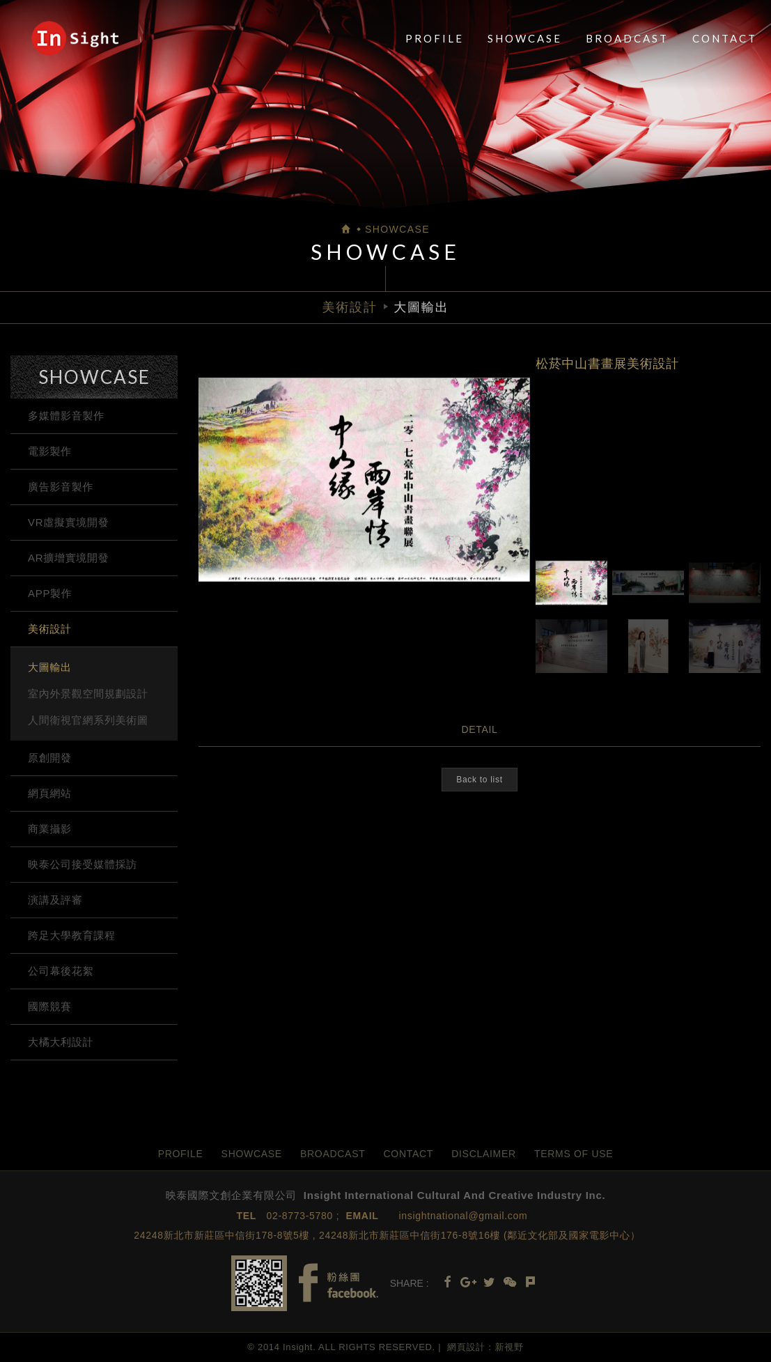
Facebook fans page (338, 1283)
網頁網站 (50, 793)
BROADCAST (627, 38)
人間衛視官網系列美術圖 (88, 720)
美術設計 (50, 629)
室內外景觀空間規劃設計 (88, 693)
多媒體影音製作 (66, 415)
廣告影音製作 (60, 487)
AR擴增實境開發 (68, 558)
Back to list (479, 779)
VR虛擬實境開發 (68, 522)
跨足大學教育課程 (72, 935)
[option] (364, 479)
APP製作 (50, 593)
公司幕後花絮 (60, 971)
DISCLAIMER (483, 1153)
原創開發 (50, 758)
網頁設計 (466, 1347)
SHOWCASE (525, 38)
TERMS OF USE (573, 1153)
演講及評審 (55, 900)
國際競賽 (50, 1006)
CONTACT (724, 38)
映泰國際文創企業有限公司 (74, 38)
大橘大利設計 (60, 1042)
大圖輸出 (50, 667)
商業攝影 (50, 829)
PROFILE (434, 38)
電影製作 (50, 451)
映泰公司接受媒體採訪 (82, 864)
